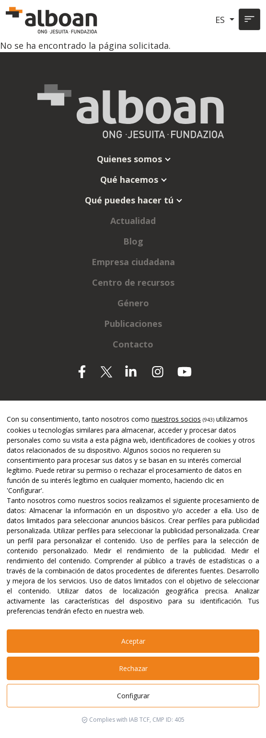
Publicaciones (133, 323)
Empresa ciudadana (133, 262)
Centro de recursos (133, 282)
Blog (133, 241)
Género (133, 303)
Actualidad (133, 220)
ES (221, 19)
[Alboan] (53, 19)
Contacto (133, 344)
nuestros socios (176, 419)
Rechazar (133, 668)
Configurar (133, 695)
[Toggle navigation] (249, 19)
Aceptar (133, 641)
